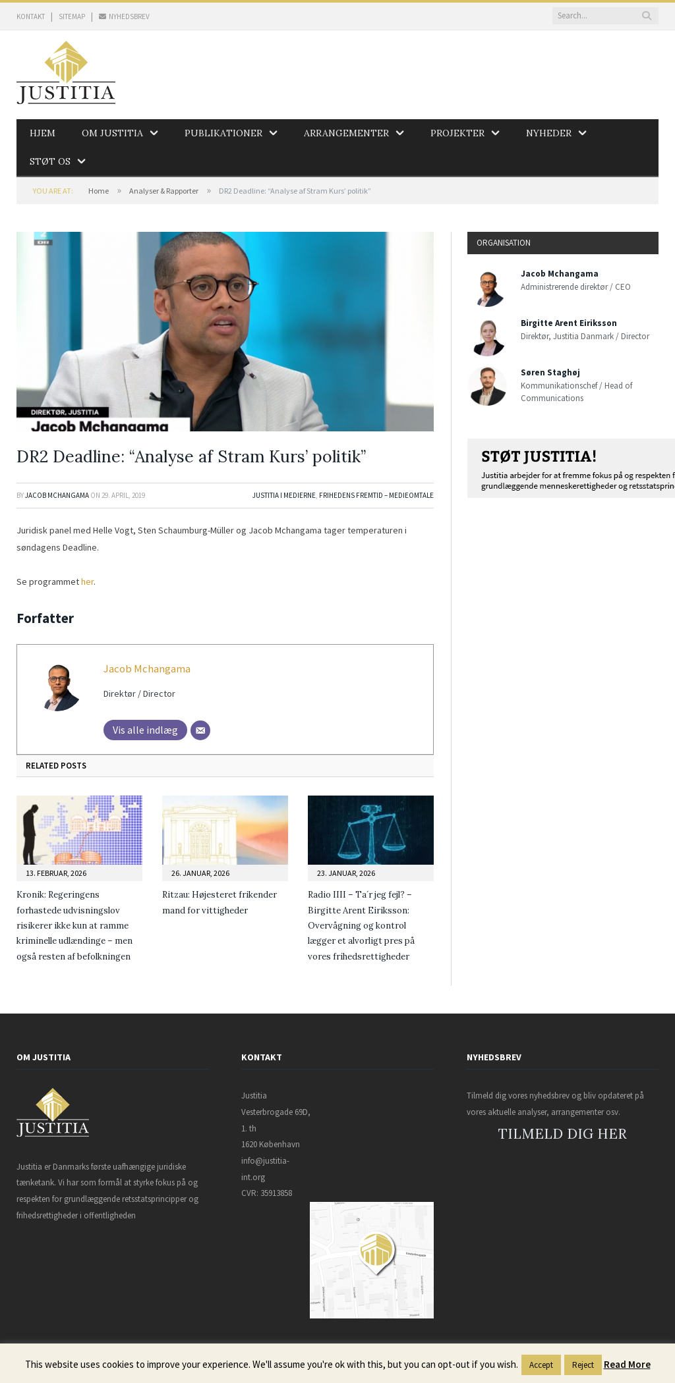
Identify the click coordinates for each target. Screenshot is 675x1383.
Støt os (50, 161)
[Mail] (200, 730)
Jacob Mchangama (57, 495)
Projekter (457, 133)
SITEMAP (72, 16)
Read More (627, 1364)
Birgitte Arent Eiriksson (569, 323)
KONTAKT (30, 16)
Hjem (42, 133)
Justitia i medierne (284, 495)
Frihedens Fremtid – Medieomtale (376, 495)
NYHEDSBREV (124, 16)
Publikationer (223, 133)
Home (98, 191)
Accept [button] (541, 1364)
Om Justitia (112, 133)
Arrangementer (346, 133)
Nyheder (549, 133)
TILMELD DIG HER (562, 1134)
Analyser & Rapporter (163, 191)
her (87, 581)
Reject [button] (583, 1364)
